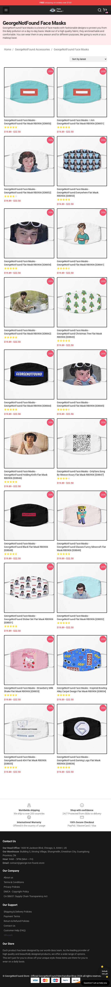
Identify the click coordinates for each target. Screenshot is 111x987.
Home (7, 49)
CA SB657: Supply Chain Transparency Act (26, 896)
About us (8, 877)
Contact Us (9, 925)
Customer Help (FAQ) (15, 930)
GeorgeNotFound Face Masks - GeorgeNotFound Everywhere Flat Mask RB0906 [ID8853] (77, 192)
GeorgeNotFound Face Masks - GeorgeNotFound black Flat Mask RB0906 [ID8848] (26, 547)
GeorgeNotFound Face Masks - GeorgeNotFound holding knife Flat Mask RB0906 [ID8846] (25, 474)
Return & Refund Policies (16, 921)
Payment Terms (12, 916)
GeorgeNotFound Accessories (32, 49)
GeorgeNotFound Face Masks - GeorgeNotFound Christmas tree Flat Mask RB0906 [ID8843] (79, 333)
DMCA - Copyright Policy (16, 891)
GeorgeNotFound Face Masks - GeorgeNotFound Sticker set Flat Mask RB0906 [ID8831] (28, 619)
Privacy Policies (12, 887)
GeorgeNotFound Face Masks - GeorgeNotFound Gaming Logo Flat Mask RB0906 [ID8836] (78, 760)
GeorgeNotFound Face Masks (71, 49)
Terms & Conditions (14, 882)
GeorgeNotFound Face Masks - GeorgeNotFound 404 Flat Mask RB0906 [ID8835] (25, 760)
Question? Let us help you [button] (95, 983)
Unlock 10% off (105, 972)
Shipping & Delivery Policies (18, 911)
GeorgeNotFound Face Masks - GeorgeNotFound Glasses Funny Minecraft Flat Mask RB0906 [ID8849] (81, 547)
